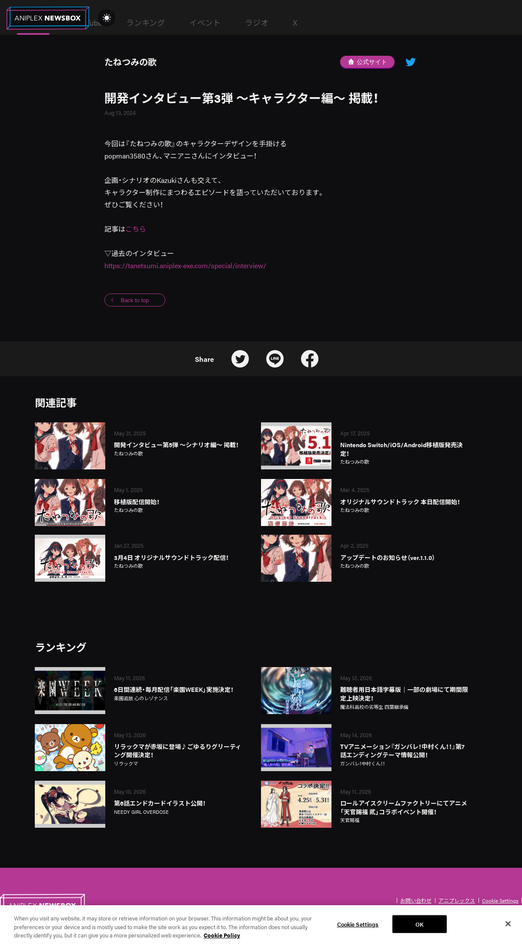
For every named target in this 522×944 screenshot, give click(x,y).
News (167, 22)
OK (419, 931)
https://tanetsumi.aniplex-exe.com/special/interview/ (185, 265)
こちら (135, 229)
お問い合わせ (416, 900)
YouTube (222, 22)
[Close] (508, 930)
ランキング (280, 22)
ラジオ (391, 22)
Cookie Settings (500, 900)
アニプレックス (456, 900)
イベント (339, 22)
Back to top (134, 300)
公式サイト (367, 61)
